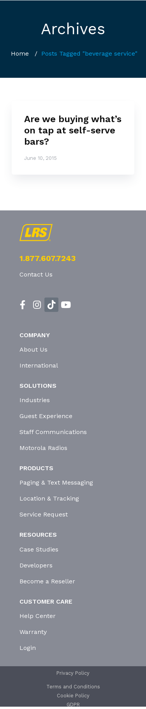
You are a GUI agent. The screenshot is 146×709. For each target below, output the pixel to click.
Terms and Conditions (73, 687)
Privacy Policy (73, 673)
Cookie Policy (73, 695)
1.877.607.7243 (47, 258)
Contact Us (36, 274)
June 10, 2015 (40, 158)
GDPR (73, 704)
